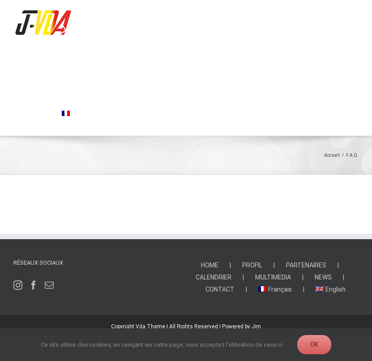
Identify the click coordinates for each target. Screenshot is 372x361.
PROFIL (252, 265)
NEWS (323, 277)
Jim (256, 326)
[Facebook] (33, 285)
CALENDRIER (213, 277)
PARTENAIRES (306, 265)
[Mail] (49, 285)
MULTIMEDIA (273, 277)
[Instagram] (17, 285)
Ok (314, 344)
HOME (209, 265)
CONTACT (220, 289)
